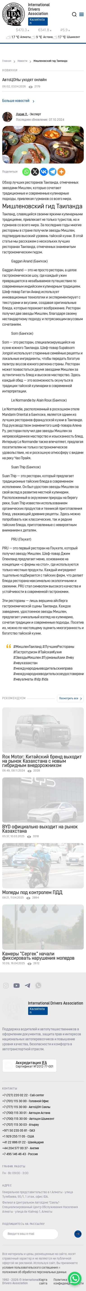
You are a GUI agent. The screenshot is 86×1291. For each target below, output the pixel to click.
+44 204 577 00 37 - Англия (20, 1148)
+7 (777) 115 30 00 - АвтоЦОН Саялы (26, 1107)
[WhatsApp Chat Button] (74, 1278)
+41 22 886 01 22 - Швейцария (23, 1142)
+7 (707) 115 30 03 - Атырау (20, 1125)
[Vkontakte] (44, 172)
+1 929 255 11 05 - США (18, 1136)
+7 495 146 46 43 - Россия (20, 1154)
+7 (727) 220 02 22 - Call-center (23, 1095)
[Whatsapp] (26, 172)
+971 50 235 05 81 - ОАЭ (18, 1130)
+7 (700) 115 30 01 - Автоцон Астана (26, 1113)
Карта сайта (43, 1281)
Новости (22, 61)
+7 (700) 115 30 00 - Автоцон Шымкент (28, 1119)
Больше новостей (15, 101)
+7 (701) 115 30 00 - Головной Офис (25, 1101)
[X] (35, 172)
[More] (61, 172)
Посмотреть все (68, 698)
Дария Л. (22, 114)
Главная (6, 61)
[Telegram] (53, 172)
